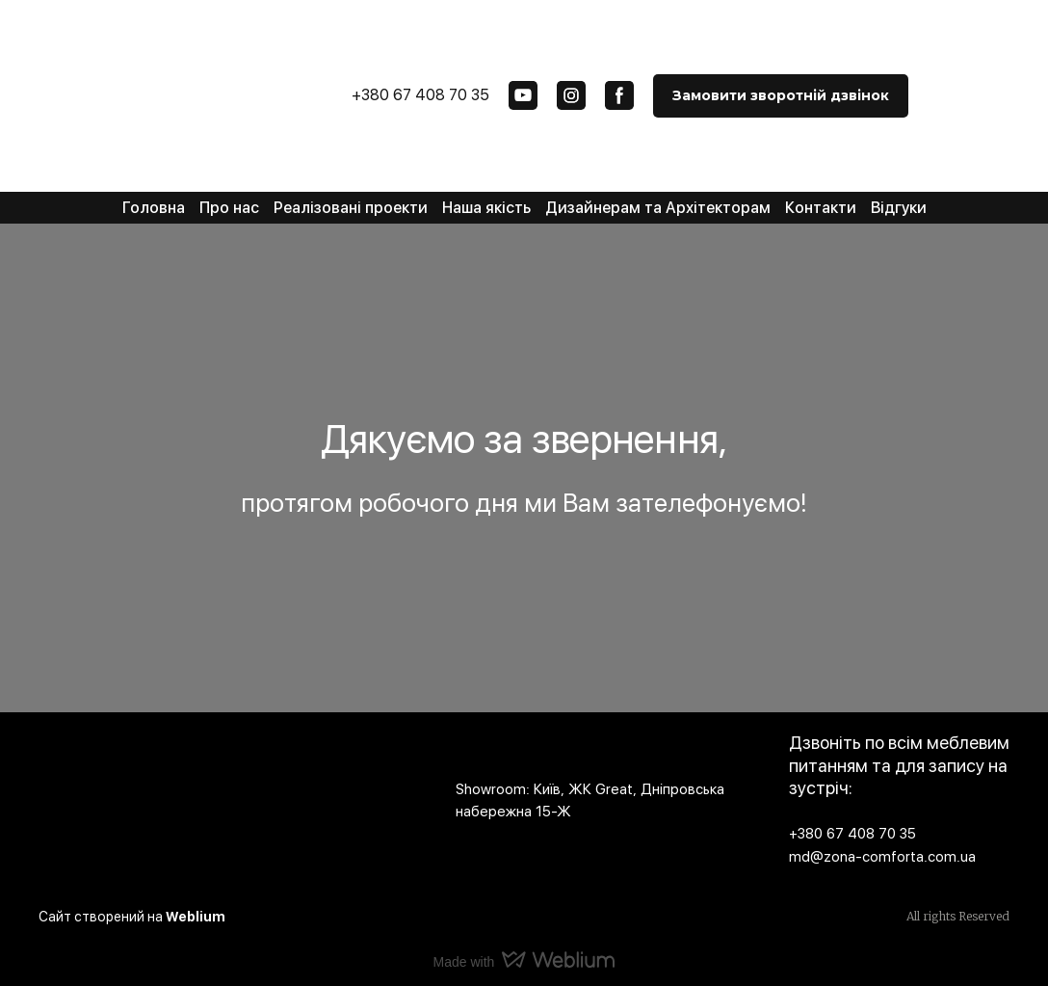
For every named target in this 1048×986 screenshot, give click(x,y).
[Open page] (233, 789)
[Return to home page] (131, 81)
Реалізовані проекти (351, 208)
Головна (153, 208)
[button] (523, 95)
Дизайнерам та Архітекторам (658, 208)
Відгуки (899, 208)
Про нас (229, 208)
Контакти (820, 208)
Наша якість (486, 208)
